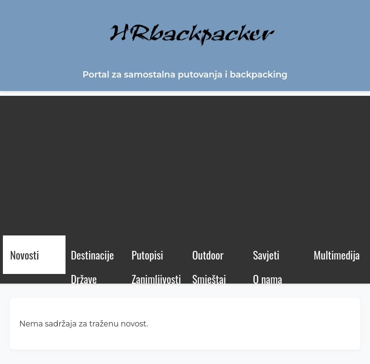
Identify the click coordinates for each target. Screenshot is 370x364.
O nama (267, 278)
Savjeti (266, 254)
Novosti (24, 254)
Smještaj (209, 278)
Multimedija (337, 254)
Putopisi (147, 254)
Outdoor (208, 254)
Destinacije (92, 254)
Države (84, 278)
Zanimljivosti (156, 278)
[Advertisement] (185, 163)
